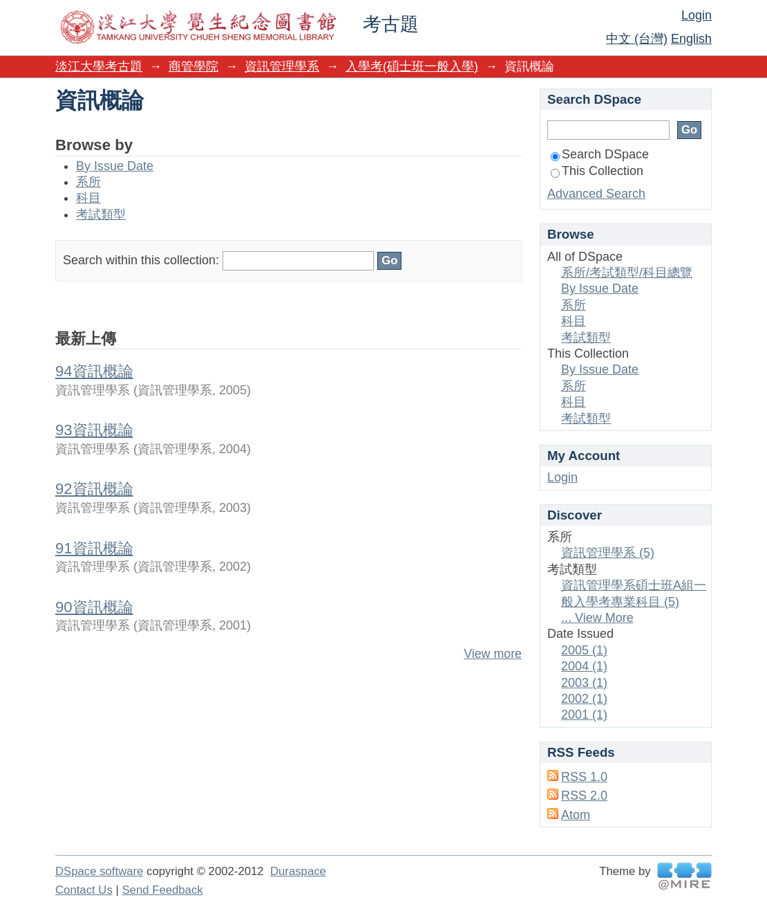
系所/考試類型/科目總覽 (626, 272)
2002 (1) (584, 699)
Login (696, 15)
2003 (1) (584, 683)
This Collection (597, 171)
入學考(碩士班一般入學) (411, 66)
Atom (575, 815)
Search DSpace (600, 154)
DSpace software (99, 871)
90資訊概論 (94, 607)
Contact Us (84, 890)
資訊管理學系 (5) (607, 553)
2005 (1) (584, 650)
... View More (597, 618)
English (691, 39)
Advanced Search (596, 194)
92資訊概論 (94, 488)
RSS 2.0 (584, 795)
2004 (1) (584, 666)
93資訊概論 (94, 430)
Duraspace (298, 871)
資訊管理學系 (282, 66)
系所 (88, 182)
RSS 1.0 (584, 777)
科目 (88, 198)
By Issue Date (114, 166)
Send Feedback (162, 890)
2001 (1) (584, 715)
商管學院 (193, 66)
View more (493, 654)
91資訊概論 (94, 548)
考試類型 (101, 214)
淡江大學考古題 (98, 66)
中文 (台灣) (636, 39)
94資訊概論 (94, 371)
